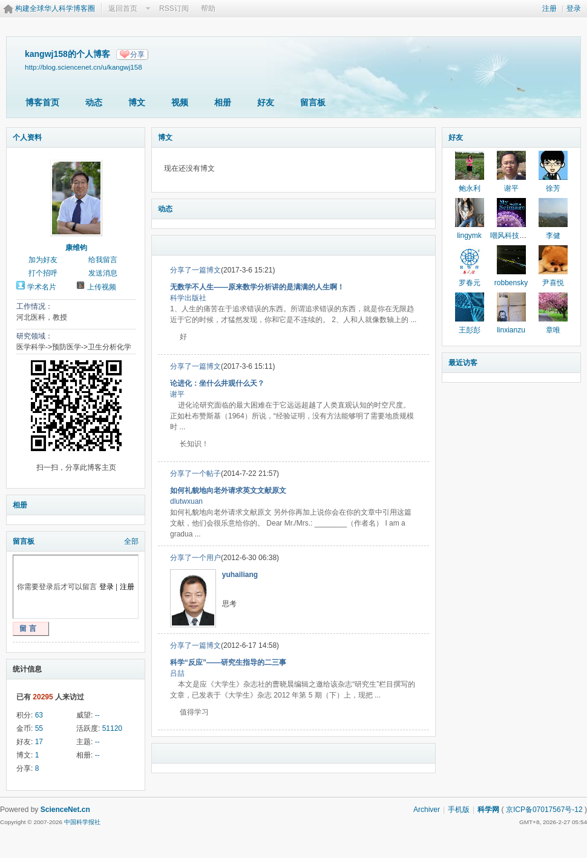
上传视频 (101, 287)
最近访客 (462, 362)
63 (39, 715)
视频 (179, 102)
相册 (222, 102)
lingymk (469, 235)
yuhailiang (240, 574)
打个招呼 (42, 273)
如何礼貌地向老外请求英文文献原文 (228, 490)
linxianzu (511, 330)
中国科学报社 (82, 822)
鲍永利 (469, 188)
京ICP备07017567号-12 (544, 809)
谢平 (177, 394)
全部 (131, 541)
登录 (573, 8)
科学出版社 (188, 298)
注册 (549, 8)
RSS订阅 (174, 8)
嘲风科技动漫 (512, 235)
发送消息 (102, 273)
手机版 (459, 809)
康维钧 (76, 247)
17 (39, 742)
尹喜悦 (553, 283)
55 (39, 728)
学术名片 (41, 287)
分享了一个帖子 (195, 473)
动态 (93, 102)
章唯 (553, 330)
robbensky (511, 283)
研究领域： (34, 336)
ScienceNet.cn (65, 809)
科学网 (488, 809)
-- (97, 715)
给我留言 (102, 260)
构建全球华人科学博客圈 (55, 8)
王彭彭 (469, 330)
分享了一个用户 (195, 557)
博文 (136, 102)
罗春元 (469, 283)
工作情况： (34, 306)
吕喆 (177, 673)
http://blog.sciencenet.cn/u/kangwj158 (83, 67)
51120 (112, 728)
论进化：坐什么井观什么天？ (217, 383)
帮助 (208, 8)
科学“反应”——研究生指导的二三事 (228, 662)
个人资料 (27, 137)
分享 (137, 54)
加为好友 (42, 260)
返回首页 (122, 8)
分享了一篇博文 (195, 270)
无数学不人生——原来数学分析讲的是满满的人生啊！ (257, 287)
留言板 (313, 102)
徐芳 (553, 188)
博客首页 (42, 102)
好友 (265, 102)
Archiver (426, 809)
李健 (553, 235)
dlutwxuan (186, 501)
